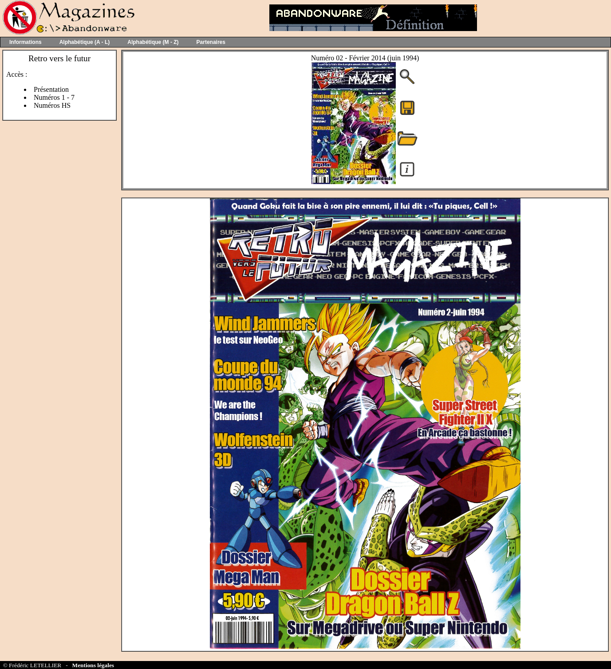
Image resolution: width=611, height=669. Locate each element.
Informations (25, 42)
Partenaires (211, 42)
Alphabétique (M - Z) (152, 42)
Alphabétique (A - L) (84, 42)
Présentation (51, 89)
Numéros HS (52, 105)
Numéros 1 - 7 (54, 97)
